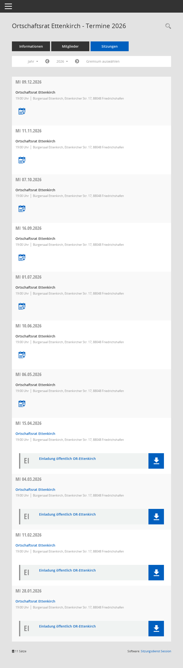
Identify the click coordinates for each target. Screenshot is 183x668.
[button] (156, 461)
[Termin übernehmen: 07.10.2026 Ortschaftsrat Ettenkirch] (21, 209)
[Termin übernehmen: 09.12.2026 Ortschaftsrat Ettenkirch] (21, 111)
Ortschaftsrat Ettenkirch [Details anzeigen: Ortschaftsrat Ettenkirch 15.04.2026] (35, 433)
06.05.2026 (28, 374)
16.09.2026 (28, 228)
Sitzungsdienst (156, 651)
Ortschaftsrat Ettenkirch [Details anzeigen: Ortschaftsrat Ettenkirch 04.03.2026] (35, 489)
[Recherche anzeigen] (167, 26)
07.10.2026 (28, 179)
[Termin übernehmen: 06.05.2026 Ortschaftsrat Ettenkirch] (21, 404)
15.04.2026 (28, 423)
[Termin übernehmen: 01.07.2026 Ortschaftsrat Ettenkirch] (21, 306)
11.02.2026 (28, 535)
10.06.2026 (28, 325)
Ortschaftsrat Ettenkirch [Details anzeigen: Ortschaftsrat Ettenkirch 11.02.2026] (35, 545)
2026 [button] (62, 61)
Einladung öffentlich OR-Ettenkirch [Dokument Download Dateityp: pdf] (67, 459)
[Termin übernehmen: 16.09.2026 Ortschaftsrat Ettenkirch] (21, 257)
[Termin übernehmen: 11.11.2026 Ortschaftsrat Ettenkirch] (21, 160)
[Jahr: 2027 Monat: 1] (77, 61)
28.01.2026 (28, 591)
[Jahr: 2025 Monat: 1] (47, 61)
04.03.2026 (28, 479)
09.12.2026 (28, 82)
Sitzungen (110, 46)
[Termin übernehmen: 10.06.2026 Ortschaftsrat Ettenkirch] (21, 355)
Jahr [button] (33, 61)
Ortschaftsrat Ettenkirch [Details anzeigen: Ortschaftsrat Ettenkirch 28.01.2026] (35, 601)
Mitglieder (70, 46)
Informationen (31, 46)
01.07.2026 (28, 277)
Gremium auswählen (103, 61)
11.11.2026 (28, 130)
